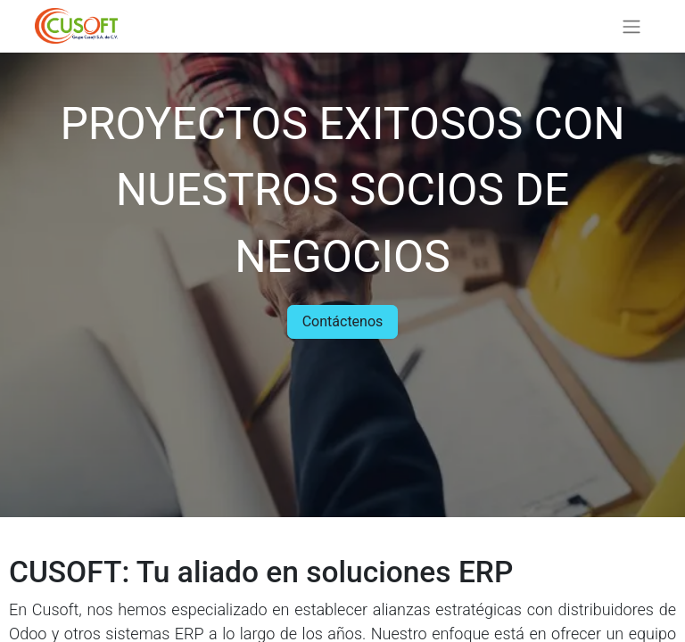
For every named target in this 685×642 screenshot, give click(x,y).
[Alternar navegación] (631, 26)
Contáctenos (343, 321)
